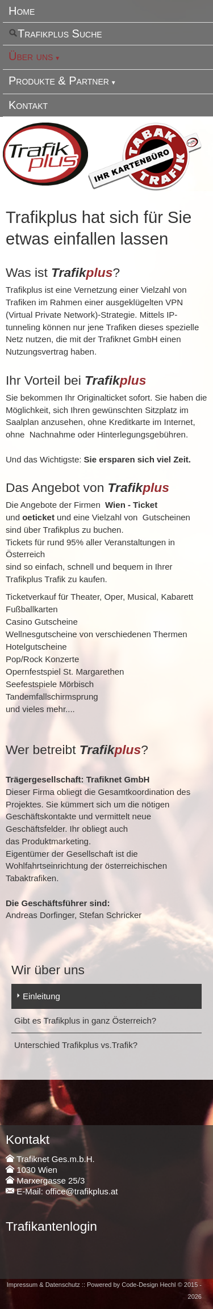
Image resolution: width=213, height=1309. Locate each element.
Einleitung (41, 996)
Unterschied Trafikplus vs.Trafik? (75, 1045)
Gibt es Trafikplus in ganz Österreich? (85, 1020)
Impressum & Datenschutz (43, 1284)
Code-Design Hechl (149, 1284)
